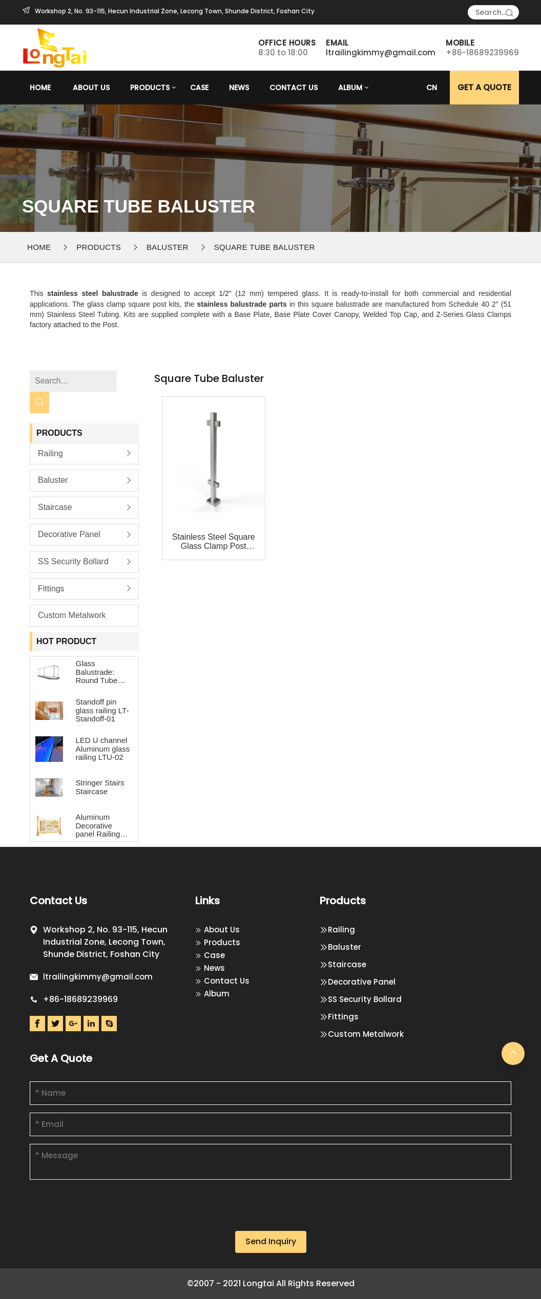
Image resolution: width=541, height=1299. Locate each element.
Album (350, 87)
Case (199, 87)
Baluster (168, 247)
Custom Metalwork (72, 615)
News (239, 87)
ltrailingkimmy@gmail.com (380, 52)
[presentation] (107, 1211)
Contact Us (293, 87)
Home (40, 87)
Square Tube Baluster (264, 247)
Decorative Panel (69, 534)
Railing (50, 453)
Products (150, 87)
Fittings (51, 588)
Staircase (55, 507)
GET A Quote (484, 87)
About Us (91, 87)
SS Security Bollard (73, 561)
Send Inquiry (270, 1241)
